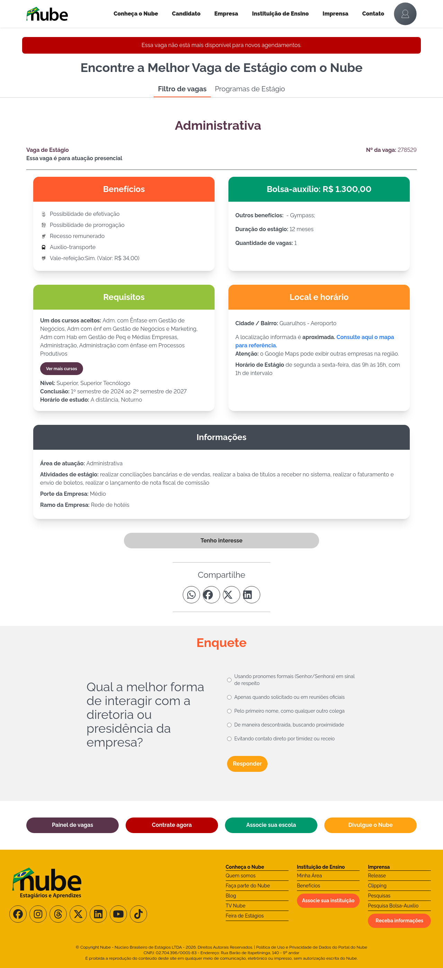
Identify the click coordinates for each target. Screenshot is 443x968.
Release (377, 875)
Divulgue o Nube (370, 825)
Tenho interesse (221, 540)
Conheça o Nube (136, 13)
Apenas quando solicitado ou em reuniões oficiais (289, 697)
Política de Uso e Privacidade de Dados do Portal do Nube (311, 947)
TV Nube (235, 905)
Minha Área (309, 875)
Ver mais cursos (61, 368)
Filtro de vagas (182, 89)
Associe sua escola (271, 825)
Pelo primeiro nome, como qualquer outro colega (289, 711)
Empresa (226, 13)
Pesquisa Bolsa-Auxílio (393, 905)
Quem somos (241, 875)
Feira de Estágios (245, 916)
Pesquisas (379, 895)
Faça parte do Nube (248, 885)
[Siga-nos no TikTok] (138, 914)
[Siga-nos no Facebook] (18, 914)
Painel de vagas (72, 825)
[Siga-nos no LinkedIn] (98, 914)
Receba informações (399, 920)
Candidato (186, 13)
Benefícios (308, 885)
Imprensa (335, 13)
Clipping (377, 885)
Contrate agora (172, 825)
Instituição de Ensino (280, 13)
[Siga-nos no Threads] (58, 914)
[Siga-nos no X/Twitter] (78, 914)
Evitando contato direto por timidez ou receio (284, 738)
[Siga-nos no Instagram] (38, 914)
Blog (231, 895)
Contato (373, 13)
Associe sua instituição (328, 900)
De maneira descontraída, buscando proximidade (289, 725)
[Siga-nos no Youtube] (118, 914)
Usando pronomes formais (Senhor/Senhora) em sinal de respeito (294, 680)
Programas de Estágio (250, 89)
